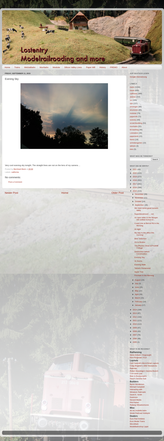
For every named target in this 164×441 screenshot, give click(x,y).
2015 (135, 191)
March (137, 298)
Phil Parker (134, 402)
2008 (135, 331)
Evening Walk (140, 265)
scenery (133, 120)
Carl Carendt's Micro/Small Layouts (144, 363)
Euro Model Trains (137, 421)
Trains (17, 67)
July (137, 284)
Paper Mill (90, 67)
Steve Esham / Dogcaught (140, 355)
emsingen (134, 107)
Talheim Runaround (142, 268)
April (137, 294)
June (137, 287)
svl (131, 100)
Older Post (118, 192)
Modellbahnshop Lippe (139, 427)
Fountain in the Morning (144, 275)
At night (137, 229)
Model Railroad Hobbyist (140, 413)
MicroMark (134, 424)
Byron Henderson (137, 384)
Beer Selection (140, 239)
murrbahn (134, 126)
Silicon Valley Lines (73, 67)
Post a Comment (15, 182)
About (124, 67)
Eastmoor (134, 397)
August (138, 280)
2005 (135, 342)
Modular (56, 67)
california (15, 172)
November (139, 198)
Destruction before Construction (142, 253)
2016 (135, 187)
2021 (135, 169)
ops (131, 103)
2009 (135, 328)
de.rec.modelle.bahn (138, 411)
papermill (133, 117)
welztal (132, 97)
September (139, 205)
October (138, 201)
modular (133, 113)
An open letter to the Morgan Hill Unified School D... (146, 219)
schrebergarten (136, 143)
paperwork (134, 136)
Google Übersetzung (138, 77)
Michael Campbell (137, 387)
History (102, 67)
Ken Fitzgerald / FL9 (138, 358)
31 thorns (138, 261)
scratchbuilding (136, 123)
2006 (135, 339)
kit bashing (134, 130)
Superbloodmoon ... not (144, 214)
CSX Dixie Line (136, 374)
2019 (135, 177)
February (139, 302)
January (138, 305)
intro (131, 149)
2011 (135, 320)
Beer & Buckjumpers (138, 376)
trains (132, 87)
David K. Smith (136, 395)
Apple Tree (138, 272)
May (137, 291)
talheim (133, 146)
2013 (135, 313)
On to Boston (139, 242)
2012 (135, 317)
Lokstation (134, 133)
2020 (135, 173)
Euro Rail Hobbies (137, 419)
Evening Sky (139, 257)
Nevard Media (135, 400)
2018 (135, 180)
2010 (135, 324)
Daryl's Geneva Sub (138, 379)
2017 (135, 184)
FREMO (113, 67)
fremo (132, 140)
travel (132, 90)
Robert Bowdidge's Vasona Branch (144, 371)
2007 (135, 335)
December (139, 194)
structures (134, 110)
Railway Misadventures (139, 405)
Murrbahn (44, 67)
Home (7, 67)
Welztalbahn (29, 67)
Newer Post (11, 192)
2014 (135, 310)
